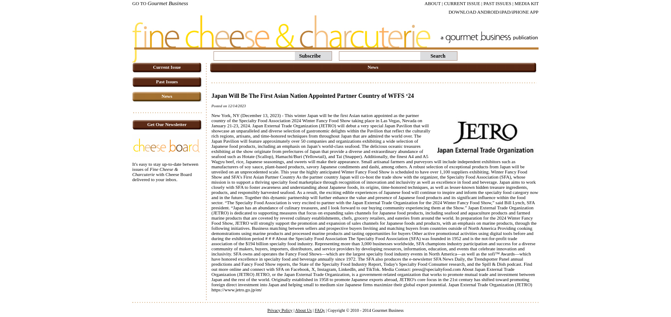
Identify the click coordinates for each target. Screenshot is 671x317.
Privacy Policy (280, 310)
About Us (303, 310)
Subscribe (310, 56)
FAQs (319, 310)
